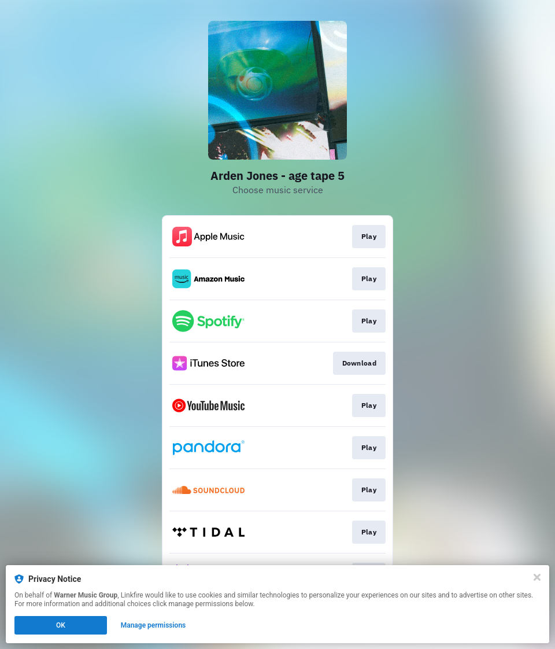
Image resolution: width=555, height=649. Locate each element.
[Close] (537, 577)
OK (60, 625)
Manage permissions (153, 625)
